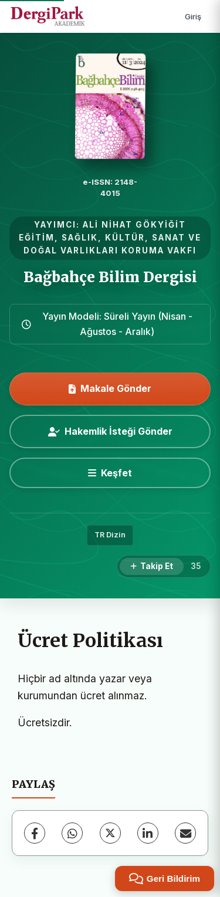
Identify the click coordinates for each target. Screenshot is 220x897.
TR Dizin (110, 534)
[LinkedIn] (147, 833)
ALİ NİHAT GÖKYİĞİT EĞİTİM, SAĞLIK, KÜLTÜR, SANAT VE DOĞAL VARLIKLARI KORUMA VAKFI (110, 237)
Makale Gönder (110, 388)
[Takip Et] (152, 567)
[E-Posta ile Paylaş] (185, 833)
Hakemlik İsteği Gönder (110, 431)
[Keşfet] (110, 473)
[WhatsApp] (72, 833)
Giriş (193, 16)
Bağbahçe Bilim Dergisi (110, 277)
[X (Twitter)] (110, 833)
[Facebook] (34, 833)
